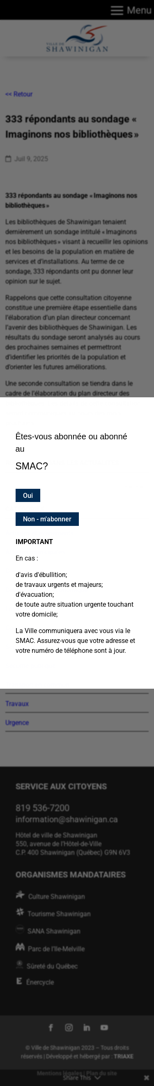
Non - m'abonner (47, 519)
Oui (28, 496)
